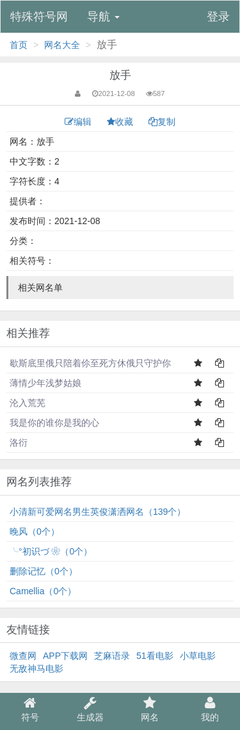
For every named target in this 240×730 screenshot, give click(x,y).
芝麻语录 (112, 656)
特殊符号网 (39, 16)
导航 (103, 16)
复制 (161, 122)
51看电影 (154, 656)
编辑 (79, 122)
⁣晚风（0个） (35, 531)
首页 (19, 45)
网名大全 (62, 45)
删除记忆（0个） (43, 571)
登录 (218, 16)
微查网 (23, 656)
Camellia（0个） (43, 591)
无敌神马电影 (36, 668)
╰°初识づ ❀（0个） (51, 551)
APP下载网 (65, 656)
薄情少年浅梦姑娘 (45, 383)
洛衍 (19, 442)
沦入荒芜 (27, 403)
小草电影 (198, 656)
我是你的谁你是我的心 (54, 423)
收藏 (121, 122)
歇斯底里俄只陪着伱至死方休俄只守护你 (90, 363)
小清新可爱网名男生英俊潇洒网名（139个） (98, 512)
